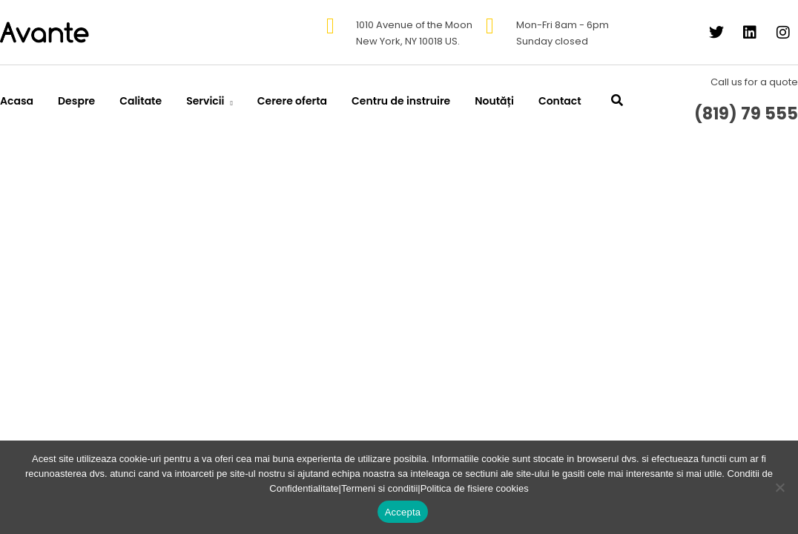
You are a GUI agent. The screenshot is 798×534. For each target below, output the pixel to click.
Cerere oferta (292, 100)
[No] (779, 487)
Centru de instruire (401, 100)
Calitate (140, 100)
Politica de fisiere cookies (475, 488)
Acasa (16, 100)
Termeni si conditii (379, 488)
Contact (559, 100)
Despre (76, 100)
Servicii (205, 100)
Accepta (403, 512)
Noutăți (494, 100)
